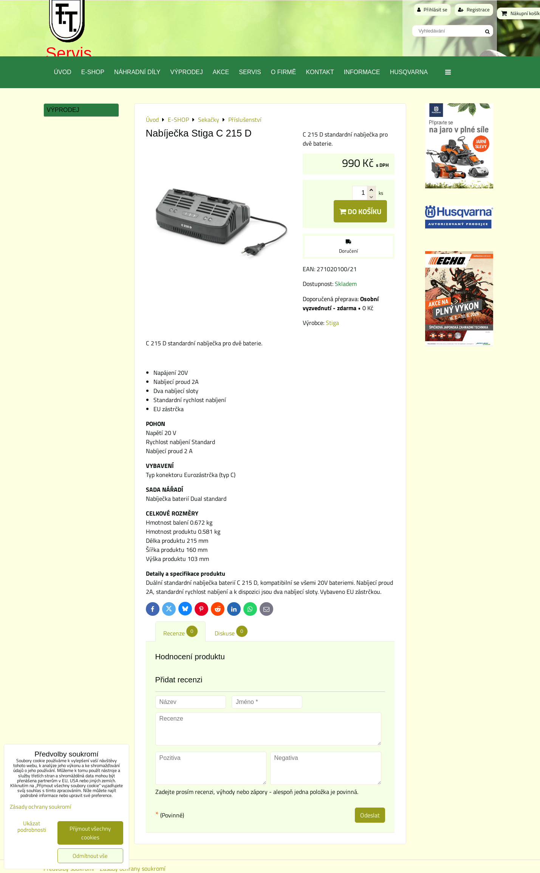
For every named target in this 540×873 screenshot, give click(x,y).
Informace (362, 72)
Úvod (62, 72)
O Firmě (283, 72)
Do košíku (360, 211)
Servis (69, 53)
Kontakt (320, 72)
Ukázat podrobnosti (31, 826)
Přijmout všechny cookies (90, 833)
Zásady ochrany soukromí (40, 806)
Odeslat (370, 815)
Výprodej (186, 72)
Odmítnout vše (90, 855)
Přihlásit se (432, 9)
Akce (221, 72)
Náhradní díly (137, 72)
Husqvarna (409, 72)
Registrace (474, 9)
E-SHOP (92, 72)
